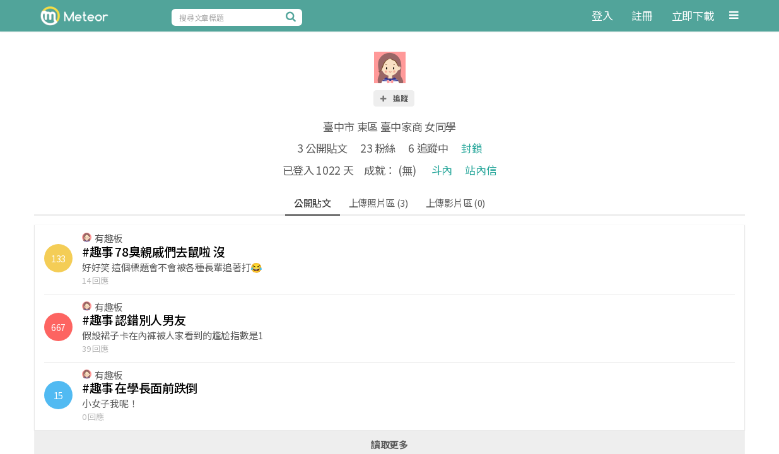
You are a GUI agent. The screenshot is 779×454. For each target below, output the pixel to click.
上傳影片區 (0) (455, 202)
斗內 (441, 170)
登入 (602, 15)
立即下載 (693, 15)
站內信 (480, 170)
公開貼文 (312, 202)
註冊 (641, 15)
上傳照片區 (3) (378, 202)
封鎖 (471, 148)
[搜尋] (292, 16)
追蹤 (393, 98)
